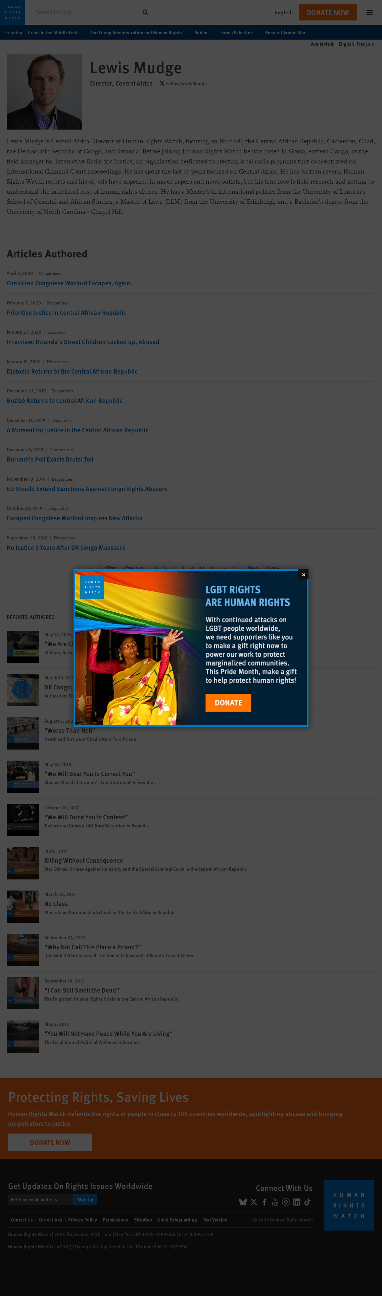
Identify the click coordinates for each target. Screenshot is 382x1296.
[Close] (303, 574)
